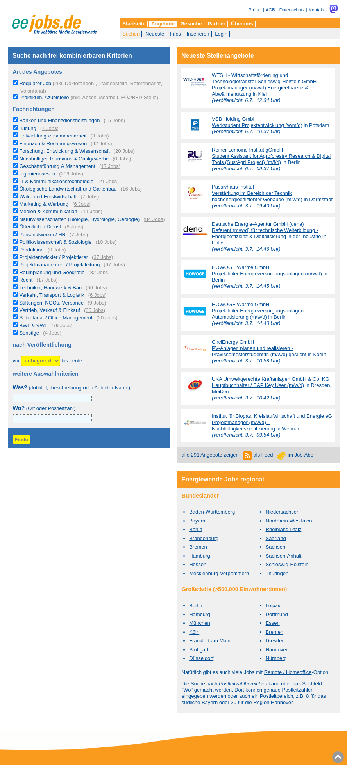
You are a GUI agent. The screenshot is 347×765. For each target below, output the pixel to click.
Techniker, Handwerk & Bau (50, 288)
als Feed (263, 455)
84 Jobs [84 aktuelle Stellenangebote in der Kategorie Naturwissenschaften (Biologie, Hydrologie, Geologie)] (154, 219)
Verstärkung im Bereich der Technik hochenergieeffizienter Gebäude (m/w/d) (257, 196)
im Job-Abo (300, 455)
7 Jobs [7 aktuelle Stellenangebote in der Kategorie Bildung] (49, 128)
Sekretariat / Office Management (55, 318)
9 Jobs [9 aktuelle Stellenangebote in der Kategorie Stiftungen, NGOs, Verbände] (96, 303)
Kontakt (316, 9)
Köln (194, 632)
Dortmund (277, 614)
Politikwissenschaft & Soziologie (55, 242)
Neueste (154, 34)
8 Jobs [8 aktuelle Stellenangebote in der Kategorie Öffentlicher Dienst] (74, 227)
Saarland (276, 538)
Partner (216, 24)
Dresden (275, 641)
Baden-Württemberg (212, 512)
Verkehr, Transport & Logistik (51, 295)
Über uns (242, 24)
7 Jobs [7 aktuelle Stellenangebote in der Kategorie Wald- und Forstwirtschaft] (89, 197)
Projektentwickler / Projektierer (53, 257)
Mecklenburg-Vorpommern (219, 573)
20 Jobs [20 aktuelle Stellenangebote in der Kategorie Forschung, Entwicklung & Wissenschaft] (124, 151)
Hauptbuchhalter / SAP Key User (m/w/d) (258, 385)
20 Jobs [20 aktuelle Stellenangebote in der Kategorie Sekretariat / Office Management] (107, 318)
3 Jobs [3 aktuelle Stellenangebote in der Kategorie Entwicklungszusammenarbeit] (99, 136)
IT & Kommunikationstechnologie (56, 181)
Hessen (197, 564)
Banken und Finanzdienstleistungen (59, 120)
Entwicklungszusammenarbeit (52, 136)
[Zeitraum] (40, 361)
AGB (270, 9)
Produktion (31, 250)
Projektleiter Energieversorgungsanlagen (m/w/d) (267, 273)
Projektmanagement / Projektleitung (59, 264)
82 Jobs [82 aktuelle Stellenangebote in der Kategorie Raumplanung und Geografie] (99, 272)
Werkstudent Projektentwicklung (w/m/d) (257, 125)
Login (221, 34)
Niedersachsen (283, 512)
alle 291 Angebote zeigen (210, 455)
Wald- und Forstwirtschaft (48, 197)
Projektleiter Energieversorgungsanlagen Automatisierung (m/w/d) (258, 314)
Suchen (131, 34)
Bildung (27, 128)
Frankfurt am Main (209, 641)
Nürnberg (276, 658)
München (199, 623)
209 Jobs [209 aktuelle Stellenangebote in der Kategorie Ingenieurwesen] (71, 174)
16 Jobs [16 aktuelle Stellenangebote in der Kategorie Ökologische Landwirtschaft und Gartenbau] (131, 189)
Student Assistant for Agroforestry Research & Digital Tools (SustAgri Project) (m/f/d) (271, 159)
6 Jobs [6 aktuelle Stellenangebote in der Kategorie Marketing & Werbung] (81, 204)
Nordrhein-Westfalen (289, 521)
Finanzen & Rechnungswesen (53, 143)
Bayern (197, 521)
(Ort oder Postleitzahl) (44, 408)
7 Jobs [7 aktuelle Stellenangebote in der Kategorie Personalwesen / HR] (78, 234)
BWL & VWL (33, 325)
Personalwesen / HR (42, 234)
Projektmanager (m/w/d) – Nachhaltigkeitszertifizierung (243, 425)
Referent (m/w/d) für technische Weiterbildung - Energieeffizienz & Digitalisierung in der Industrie (266, 233)
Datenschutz (292, 9)
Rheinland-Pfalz (284, 529)
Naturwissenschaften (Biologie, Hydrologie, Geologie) (79, 219)
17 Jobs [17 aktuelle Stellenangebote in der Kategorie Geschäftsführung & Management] (110, 166)
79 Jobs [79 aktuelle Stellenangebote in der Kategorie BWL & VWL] (62, 325)
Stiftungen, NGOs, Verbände (51, 303)
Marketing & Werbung (43, 204)
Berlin (195, 529)
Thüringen (277, 573)
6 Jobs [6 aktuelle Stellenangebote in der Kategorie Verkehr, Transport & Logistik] (97, 295)
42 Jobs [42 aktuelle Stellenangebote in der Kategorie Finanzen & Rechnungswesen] (102, 143)
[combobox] (52, 418)
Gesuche (191, 24)
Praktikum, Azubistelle (88, 97)
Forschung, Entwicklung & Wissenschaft (64, 151)
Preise (255, 9)
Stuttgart (198, 650)
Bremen (198, 547)
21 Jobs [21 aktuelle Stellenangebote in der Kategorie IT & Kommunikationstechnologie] (108, 181)
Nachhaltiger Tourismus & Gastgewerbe (64, 159)
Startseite (133, 24)
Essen (273, 623)
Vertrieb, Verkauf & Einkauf (49, 310)
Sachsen (276, 547)
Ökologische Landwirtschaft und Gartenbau (67, 189)
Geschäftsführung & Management (57, 166)
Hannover (277, 650)
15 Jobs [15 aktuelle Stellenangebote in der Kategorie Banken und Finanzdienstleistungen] (114, 120)
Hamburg (199, 556)
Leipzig (274, 605)
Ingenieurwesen (37, 174)
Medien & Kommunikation (48, 211)
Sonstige (29, 333)
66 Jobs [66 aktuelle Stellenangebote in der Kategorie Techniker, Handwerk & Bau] (97, 288)
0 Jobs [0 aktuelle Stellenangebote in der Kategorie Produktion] (56, 250)
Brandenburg (203, 538)
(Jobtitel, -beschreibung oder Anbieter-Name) (72, 388)
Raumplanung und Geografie (51, 272)
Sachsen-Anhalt (284, 556)
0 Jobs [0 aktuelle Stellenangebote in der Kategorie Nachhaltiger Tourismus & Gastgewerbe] (121, 159)
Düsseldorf (201, 658)
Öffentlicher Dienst (40, 227)
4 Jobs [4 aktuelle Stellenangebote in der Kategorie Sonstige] (52, 333)
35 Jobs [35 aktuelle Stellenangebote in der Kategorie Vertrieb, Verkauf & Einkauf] (95, 310)
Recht (25, 280)
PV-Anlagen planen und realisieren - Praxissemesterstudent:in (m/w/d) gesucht (259, 351)
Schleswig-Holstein (287, 564)
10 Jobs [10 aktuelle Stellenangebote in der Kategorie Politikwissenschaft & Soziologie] (106, 242)
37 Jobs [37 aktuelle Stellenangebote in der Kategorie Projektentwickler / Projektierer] (102, 257)
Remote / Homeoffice (288, 672)
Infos (175, 34)
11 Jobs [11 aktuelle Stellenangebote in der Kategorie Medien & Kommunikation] (92, 211)
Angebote (163, 24)
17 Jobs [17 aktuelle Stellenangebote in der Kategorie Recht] (47, 280)
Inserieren (198, 34)
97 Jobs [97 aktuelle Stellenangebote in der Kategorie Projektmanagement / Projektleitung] (114, 264)
